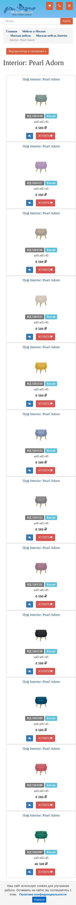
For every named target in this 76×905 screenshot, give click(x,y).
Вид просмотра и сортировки (27, 51)
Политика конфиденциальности (42, 894)
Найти (66, 21)
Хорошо (39, 899)
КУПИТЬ (45, 135)
